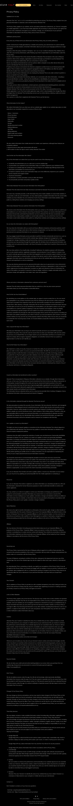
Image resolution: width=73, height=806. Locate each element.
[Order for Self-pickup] (23, 5)
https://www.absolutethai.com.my (52, 89)
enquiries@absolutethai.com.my (29, 705)
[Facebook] (37, 796)
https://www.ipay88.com (13, 667)
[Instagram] (35, 796)
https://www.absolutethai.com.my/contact (26, 792)
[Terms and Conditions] (24, 798)
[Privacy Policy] (36, 798)
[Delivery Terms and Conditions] (50, 798)
